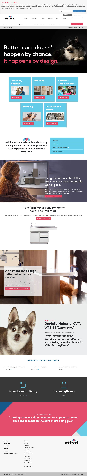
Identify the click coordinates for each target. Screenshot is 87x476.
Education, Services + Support (54, 24)
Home (5, 27)
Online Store (43, 18)
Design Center (20, 24)
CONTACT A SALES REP (77, 24)
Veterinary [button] (67, 14)
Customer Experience (29, 465)
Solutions (26, 18)
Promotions (35, 24)
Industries (6, 24)
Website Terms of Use (29, 472)
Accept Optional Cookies (79, 11)
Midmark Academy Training (60, 147)
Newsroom (26, 467)
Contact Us (34, 18)
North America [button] (78, 14)
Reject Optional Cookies (65, 11)
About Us (64, 18)
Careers (26, 461)
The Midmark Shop (28, 470)
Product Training (57, 151)
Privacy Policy (27, 474)
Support (57, 18)
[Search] (82, 18)
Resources (42, 24)
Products (50, 18)
